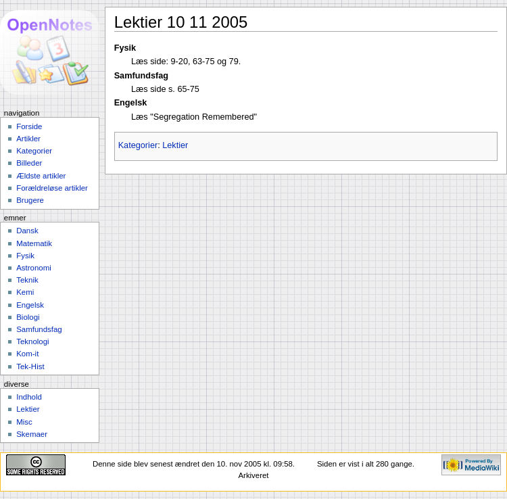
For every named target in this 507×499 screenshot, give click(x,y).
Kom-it (27, 354)
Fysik (25, 256)
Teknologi (32, 341)
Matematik (34, 243)
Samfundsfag (39, 329)
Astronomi (33, 268)
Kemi (25, 292)
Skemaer (31, 434)
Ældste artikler (41, 176)
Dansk (27, 231)
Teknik (27, 280)
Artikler (28, 139)
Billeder (29, 163)
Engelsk (30, 305)
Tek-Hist (30, 366)
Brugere (30, 200)
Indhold (29, 397)
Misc (24, 422)
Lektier (175, 145)
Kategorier (138, 145)
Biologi (27, 317)
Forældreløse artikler (52, 188)
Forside (29, 126)
